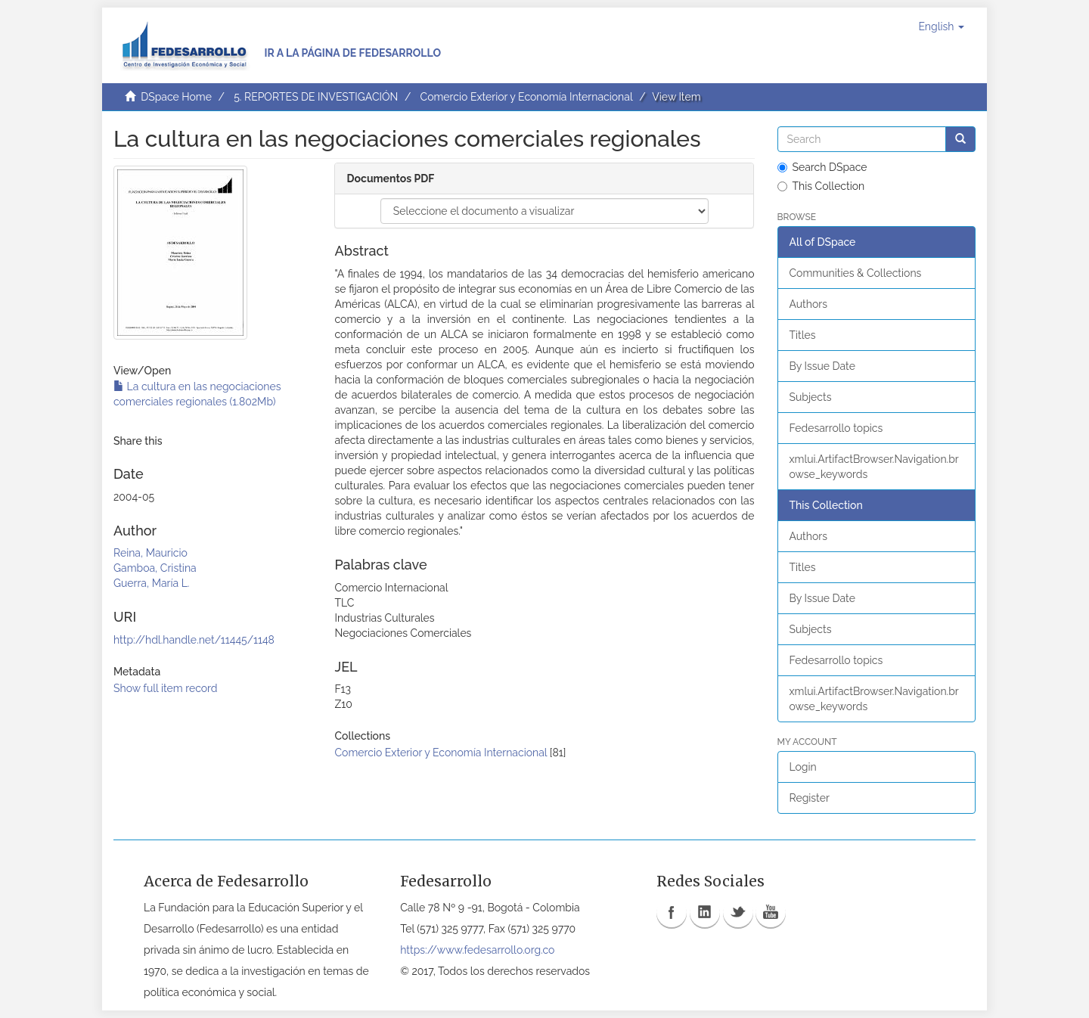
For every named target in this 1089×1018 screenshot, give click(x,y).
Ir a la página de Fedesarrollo (352, 53)
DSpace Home (176, 97)
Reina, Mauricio (150, 553)
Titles (803, 335)
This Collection (821, 186)
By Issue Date (822, 366)
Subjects (811, 397)
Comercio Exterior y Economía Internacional (526, 97)
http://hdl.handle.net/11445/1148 (194, 640)
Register (810, 798)
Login (803, 767)
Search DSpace (822, 167)
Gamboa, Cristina (155, 568)
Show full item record (165, 688)
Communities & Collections (856, 273)
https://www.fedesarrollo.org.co (477, 950)
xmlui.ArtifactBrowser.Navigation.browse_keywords (874, 466)
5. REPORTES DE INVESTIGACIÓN (316, 97)
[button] (941, 26)
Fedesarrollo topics (836, 428)
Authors (808, 304)
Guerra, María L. (151, 583)
